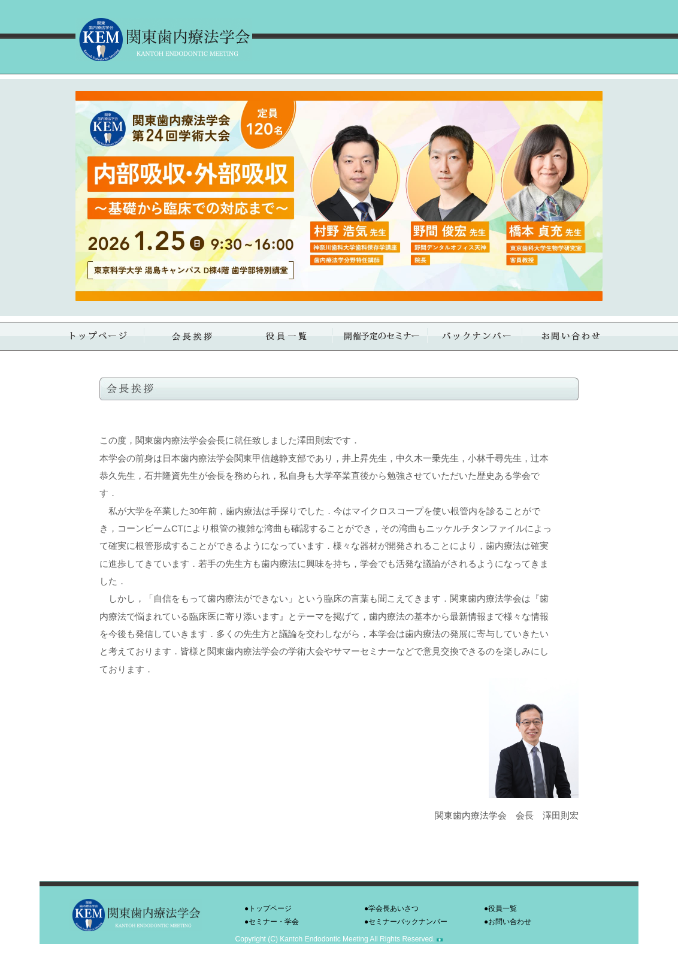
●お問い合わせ (507, 921)
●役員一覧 (500, 908)
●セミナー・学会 (271, 921)
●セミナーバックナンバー (405, 921)
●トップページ (268, 908)
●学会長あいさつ (391, 908)
